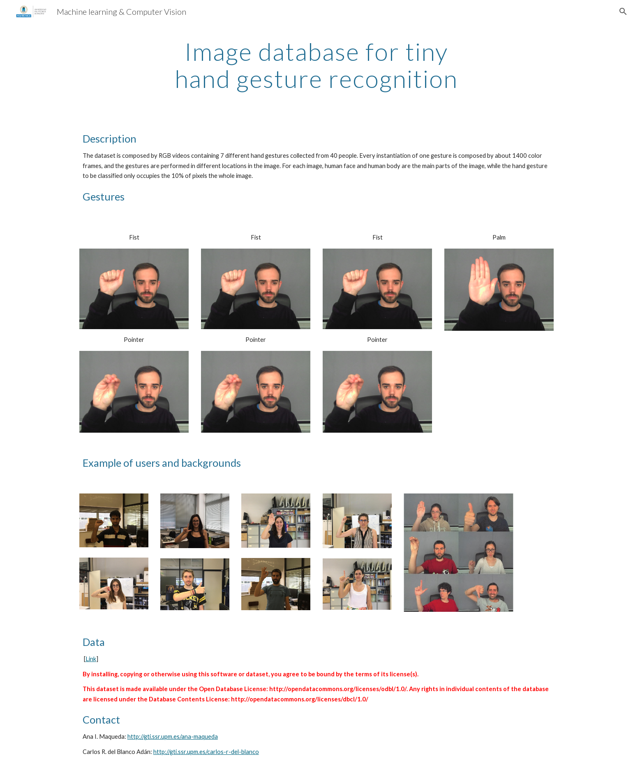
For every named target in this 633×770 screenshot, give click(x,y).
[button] (623, 11)
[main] (316, 65)
